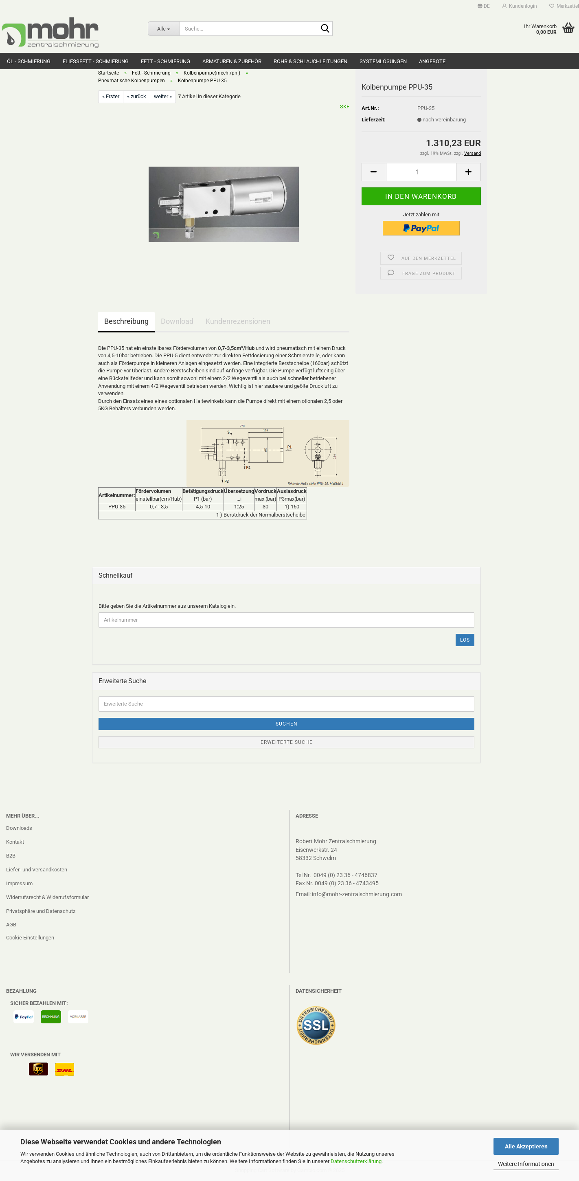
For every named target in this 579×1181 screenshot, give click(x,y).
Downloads (19, 828)
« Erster (110, 96)
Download (177, 321)
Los (465, 640)
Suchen (287, 724)
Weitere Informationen (526, 1164)
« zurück (136, 96)
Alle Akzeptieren (526, 1146)
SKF (344, 106)
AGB (11, 924)
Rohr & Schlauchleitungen (310, 61)
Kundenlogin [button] (519, 6)
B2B (10, 856)
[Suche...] (164, 28)
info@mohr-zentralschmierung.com (357, 894)
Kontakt (15, 842)
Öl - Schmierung (28, 61)
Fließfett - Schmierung (96, 61)
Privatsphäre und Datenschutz (40, 911)
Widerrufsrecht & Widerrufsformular (47, 897)
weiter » (163, 96)
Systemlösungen (383, 61)
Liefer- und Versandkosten (36, 870)
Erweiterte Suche (287, 742)
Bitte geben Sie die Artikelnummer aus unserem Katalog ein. (167, 606)
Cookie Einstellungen (30, 938)
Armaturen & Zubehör (231, 61)
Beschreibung (126, 321)
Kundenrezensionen (238, 321)
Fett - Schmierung (165, 61)
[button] (484, 6)
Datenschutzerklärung (356, 1161)
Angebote (432, 61)
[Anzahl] (421, 172)
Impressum (19, 883)
